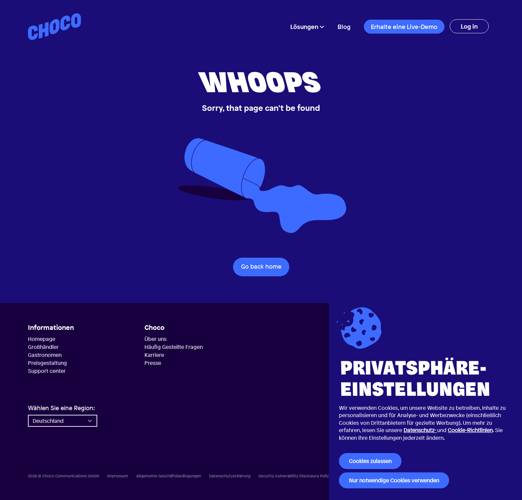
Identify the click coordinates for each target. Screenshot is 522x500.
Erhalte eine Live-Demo (404, 27)
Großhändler (43, 347)
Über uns (155, 339)
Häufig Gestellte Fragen (173, 347)
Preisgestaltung (47, 363)
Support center (47, 371)
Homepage (41, 339)
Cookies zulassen (370, 461)
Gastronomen (45, 355)
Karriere (154, 355)
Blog (344, 27)
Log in (469, 26)
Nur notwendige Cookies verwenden (394, 480)
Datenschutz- (420, 430)
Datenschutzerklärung (229, 476)
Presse (152, 363)
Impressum (117, 476)
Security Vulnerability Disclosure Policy (294, 476)
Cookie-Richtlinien (470, 430)
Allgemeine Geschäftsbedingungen (168, 476)
